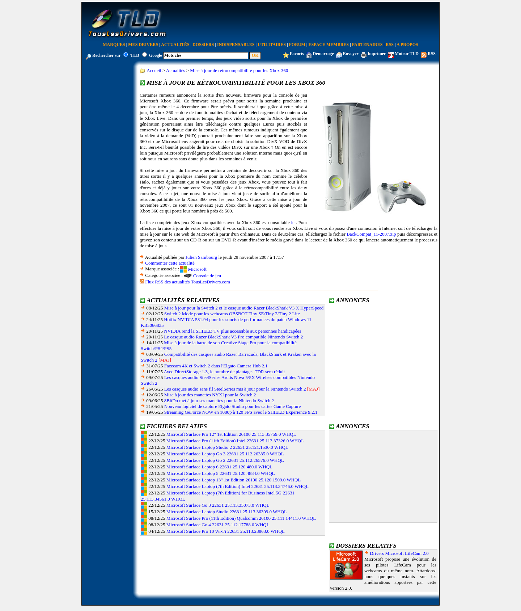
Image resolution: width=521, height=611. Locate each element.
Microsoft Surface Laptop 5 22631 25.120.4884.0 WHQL (220, 473)
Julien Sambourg (201, 257)
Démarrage (323, 53)
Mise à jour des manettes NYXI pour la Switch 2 (210, 394)
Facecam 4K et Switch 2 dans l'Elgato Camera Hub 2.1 (216, 365)
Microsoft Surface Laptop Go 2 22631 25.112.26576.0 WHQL (225, 460)
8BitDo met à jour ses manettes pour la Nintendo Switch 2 (219, 400)
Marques (114, 44)
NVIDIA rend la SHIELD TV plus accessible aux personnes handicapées (232, 331)
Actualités (175, 44)
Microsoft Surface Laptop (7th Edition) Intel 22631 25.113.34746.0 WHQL (237, 486)
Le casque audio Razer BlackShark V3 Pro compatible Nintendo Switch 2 (233, 337)
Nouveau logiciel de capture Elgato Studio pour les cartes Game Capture (232, 406)
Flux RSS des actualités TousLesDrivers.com (187, 282)
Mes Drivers (143, 44)
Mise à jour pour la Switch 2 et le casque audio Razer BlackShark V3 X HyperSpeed (244, 308)
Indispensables (235, 44)
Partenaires (367, 44)
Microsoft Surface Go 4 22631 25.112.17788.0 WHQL (218, 524)
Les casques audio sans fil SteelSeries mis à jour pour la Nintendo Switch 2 (235, 389)
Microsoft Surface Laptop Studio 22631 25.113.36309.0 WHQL (226, 511)
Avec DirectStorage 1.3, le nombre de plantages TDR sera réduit (224, 371)
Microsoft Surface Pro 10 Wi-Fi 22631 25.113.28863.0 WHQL (225, 531)
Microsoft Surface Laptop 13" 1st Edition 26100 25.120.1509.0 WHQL (233, 480)
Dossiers (203, 44)
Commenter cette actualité (169, 263)
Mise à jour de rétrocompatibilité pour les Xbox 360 (239, 70)
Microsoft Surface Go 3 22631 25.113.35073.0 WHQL (218, 505)
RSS (390, 44)
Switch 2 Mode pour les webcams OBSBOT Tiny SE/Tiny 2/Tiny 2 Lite (232, 313)
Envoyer (351, 53)
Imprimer (377, 53)
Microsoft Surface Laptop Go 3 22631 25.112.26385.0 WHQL (225, 453)
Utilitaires (272, 44)
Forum (297, 44)
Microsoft (197, 269)
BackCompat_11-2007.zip (371, 234)
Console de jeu (207, 275)
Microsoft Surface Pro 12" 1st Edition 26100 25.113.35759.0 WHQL (231, 434)
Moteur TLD (407, 53)
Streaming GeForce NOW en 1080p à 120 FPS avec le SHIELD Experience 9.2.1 (241, 412)
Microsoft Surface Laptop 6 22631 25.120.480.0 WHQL (219, 466)
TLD (134, 55)
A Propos (407, 44)
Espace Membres (329, 44)
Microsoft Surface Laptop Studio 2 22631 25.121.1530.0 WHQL (227, 447)
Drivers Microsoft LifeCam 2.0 (399, 553)
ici (293, 222)
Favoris (297, 53)
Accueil (154, 70)
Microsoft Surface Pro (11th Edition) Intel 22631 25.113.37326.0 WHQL (235, 440)
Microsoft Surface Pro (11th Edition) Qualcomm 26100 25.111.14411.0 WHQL (241, 518)
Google (155, 55)
